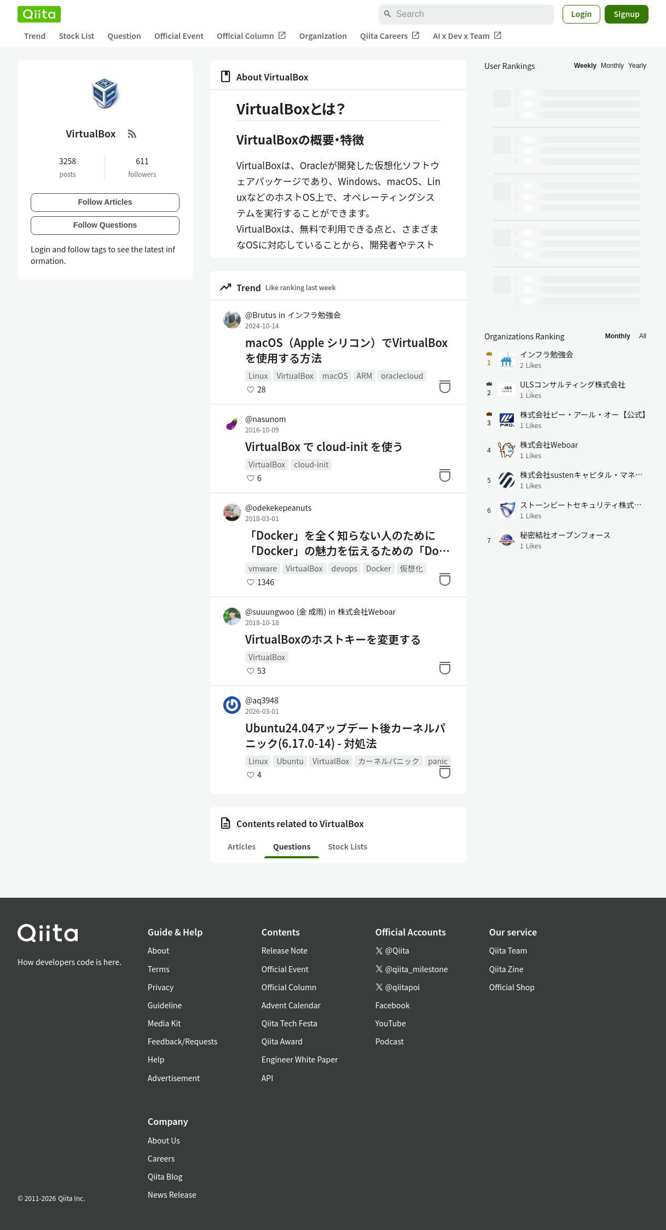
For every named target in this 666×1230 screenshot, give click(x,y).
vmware (262, 568)
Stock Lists (347, 846)
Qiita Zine (506, 968)
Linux (258, 375)
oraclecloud (402, 375)
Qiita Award (282, 1041)
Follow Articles (105, 202)
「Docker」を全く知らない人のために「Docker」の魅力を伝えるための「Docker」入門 (348, 543)
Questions (291, 846)
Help (156, 1059)
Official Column (251, 36)
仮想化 (411, 568)
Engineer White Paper (300, 1059)
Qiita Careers (390, 36)
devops (344, 568)
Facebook (392, 1005)
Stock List (76, 35)
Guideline (165, 1005)
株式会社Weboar (367, 611)
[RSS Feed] (132, 134)
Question (124, 35)
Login (581, 13)
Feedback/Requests (183, 1041)
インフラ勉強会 (314, 314)
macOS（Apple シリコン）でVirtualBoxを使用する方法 (346, 350)
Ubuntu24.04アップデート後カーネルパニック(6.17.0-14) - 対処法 (345, 735)
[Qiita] (39, 14)
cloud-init (311, 464)
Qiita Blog (165, 1176)
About (158, 950)
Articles (242, 846)
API (267, 1077)
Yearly (637, 66)
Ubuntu (290, 760)
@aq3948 (262, 700)
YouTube (390, 1023)
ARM (365, 375)
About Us (164, 1140)
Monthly (612, 66)
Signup (626, 13)
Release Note (285, 950)
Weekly (585, 66)
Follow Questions (105, 225)
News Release (172, 1194)
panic (438, 760)
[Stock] (445, 386)
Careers (161, 1158)
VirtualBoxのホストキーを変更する (333, 639)
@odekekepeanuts (278, 507)
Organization (323, 35)
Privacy (160, 986)
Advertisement (174, 1077)
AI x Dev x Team (467, 36)
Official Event (179, 35)
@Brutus (260, 314)
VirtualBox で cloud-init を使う (324, 446)
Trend (34, 35)
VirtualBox (294, 375)
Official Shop (512, 986)
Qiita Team (508, 950)
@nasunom (265, 418)
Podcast (389, 1041)
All (642, 336)
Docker (378, 568)
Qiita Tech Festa (289, 1023)
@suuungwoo (285, 611)
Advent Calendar (291, 1005)
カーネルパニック (388, 760)
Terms (159, 968)
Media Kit (164, 1023)
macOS (335, 375)
